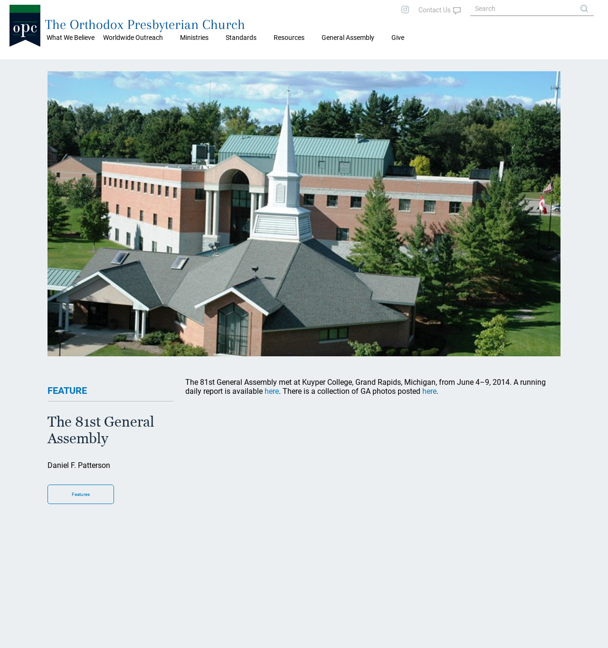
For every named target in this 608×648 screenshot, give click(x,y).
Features (81, 494)
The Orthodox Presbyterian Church (145, 24)
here (272, 391)
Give (397, 37)
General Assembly (348, 37)
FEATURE (67, 390)
